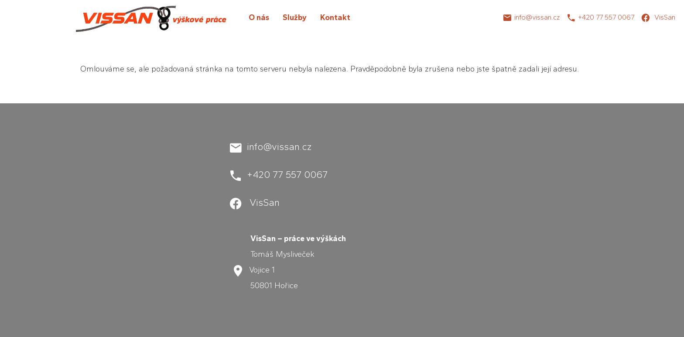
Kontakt (335, 17)
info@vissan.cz (537, 17)
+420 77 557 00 (602, 17)
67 (630, 17)
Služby (295, 17)
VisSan (664, 17)
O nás (259, 17)
